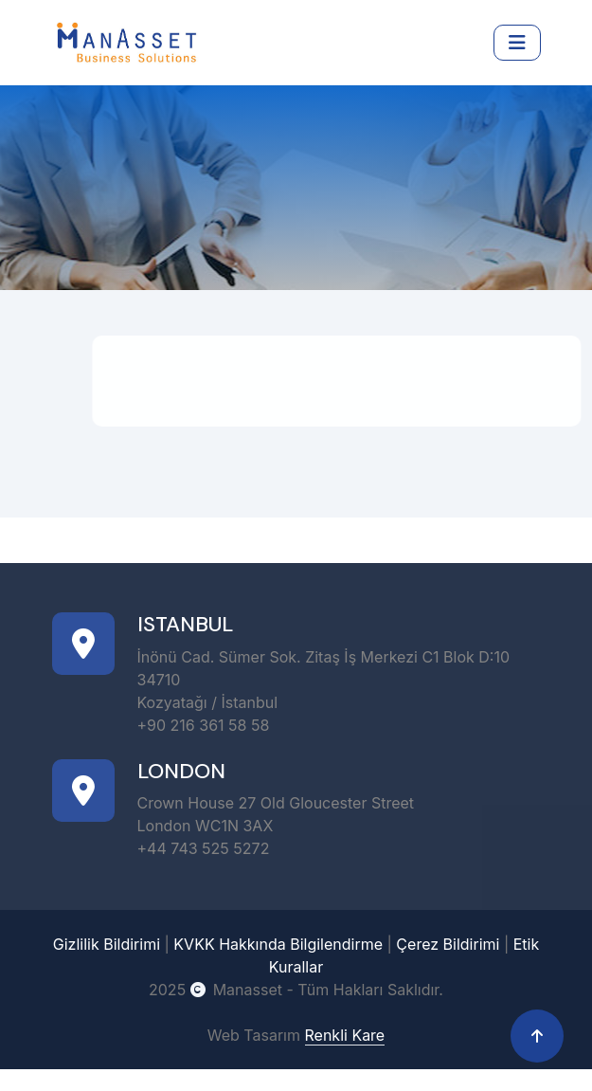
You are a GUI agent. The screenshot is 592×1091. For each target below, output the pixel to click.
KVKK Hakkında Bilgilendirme (278, 944)
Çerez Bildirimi (447, 944)
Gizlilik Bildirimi (106, 944)
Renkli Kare (345, 1035)
